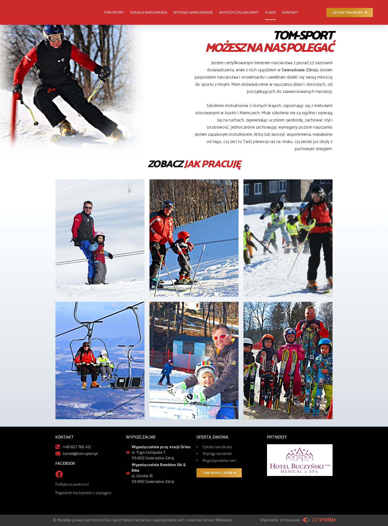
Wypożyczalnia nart (239, 12)
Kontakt (290, 12)
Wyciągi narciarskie (193, 12)
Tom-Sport (113, 12)
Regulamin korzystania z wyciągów (83, 493)
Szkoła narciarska (148, 12)
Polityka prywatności (72, 484)
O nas (270, 12)
